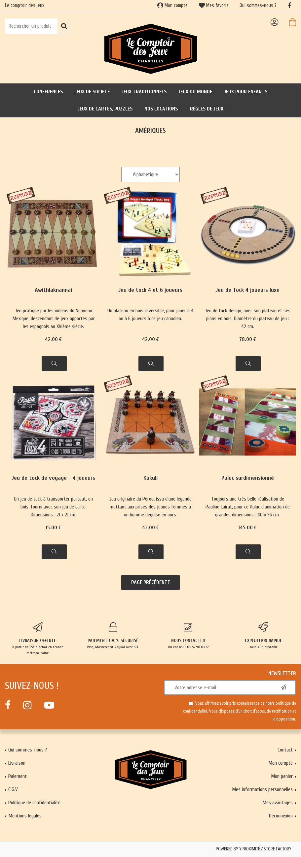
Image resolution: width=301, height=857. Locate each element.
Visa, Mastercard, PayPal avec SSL (113, 635)
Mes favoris (214, 5)
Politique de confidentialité (34, 803)
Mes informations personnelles (262, 789)
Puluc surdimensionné (247, 478)
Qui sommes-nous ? (258, 5)
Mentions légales (25, 816)
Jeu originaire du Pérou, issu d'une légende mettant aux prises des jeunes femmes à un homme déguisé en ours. (150, 507)
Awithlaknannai (53, 290)
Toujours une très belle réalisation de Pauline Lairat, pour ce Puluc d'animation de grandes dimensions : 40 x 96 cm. (248, 507)
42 (53, 339)
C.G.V (13, 789)
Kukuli (150, 478)
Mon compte (172, 5)
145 (247, 528)
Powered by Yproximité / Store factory (253, 849)
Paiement (17, 776)
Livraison (16, 763)
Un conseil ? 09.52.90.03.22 (188, 635)
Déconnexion (281, 816)
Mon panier (282, 776)
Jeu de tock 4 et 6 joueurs (150, 290)
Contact (285, 750)
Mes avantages (277, 803)
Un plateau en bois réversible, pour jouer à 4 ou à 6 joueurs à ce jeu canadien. (150, 314)
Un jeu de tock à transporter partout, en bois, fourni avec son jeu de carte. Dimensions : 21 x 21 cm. (53, 507)
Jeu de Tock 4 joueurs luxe (247, 290)
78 (247, 339)
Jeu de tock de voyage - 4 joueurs (53, 478)
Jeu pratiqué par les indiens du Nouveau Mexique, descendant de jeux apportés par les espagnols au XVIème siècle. (53, 318)
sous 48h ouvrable (263, 635)
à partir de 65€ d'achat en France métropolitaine (37, 638)
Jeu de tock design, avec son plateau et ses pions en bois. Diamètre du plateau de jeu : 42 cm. (247, 318)
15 (53, 528)
